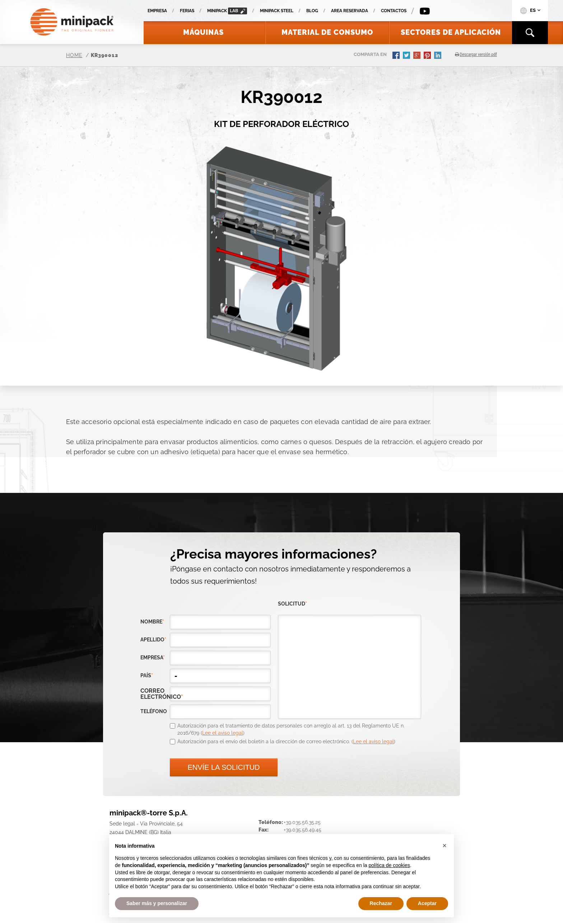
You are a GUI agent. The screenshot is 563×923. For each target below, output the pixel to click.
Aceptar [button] (427, 903)
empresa (152, 657)
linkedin (438, 56)
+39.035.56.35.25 (302, 822)
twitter (407, 56)
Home (74, 55)
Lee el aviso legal (222, 733)
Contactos (393, 10)
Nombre (152, 622)
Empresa (157, 10)
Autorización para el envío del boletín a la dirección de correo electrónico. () (286, 741)
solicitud (292, 604)
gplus (417, 56)
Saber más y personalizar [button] (156, 903)
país (146, 675)
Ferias (187, 10)
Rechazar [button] (381, 903)
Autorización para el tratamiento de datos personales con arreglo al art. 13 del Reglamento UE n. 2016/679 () (291, 729)
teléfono (153, 711)
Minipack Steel (276, 10)
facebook (396, 56)
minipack (227, 11)
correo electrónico (155, 694)
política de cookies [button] (389, 865)
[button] (444, 845)
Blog (312, 10)
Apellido (153, 639)
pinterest (428, 56)
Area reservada (349, 10)
